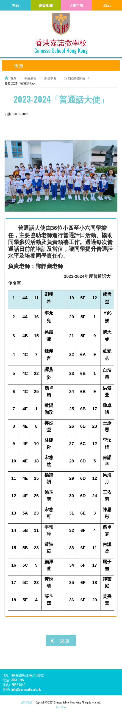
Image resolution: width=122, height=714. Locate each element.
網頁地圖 (26, 702)
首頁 (13, 78)
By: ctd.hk (61, 707)
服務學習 (50, 78)
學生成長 (30, 78)
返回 (64, 640)
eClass (107, 5)
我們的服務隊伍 (74, 78)
